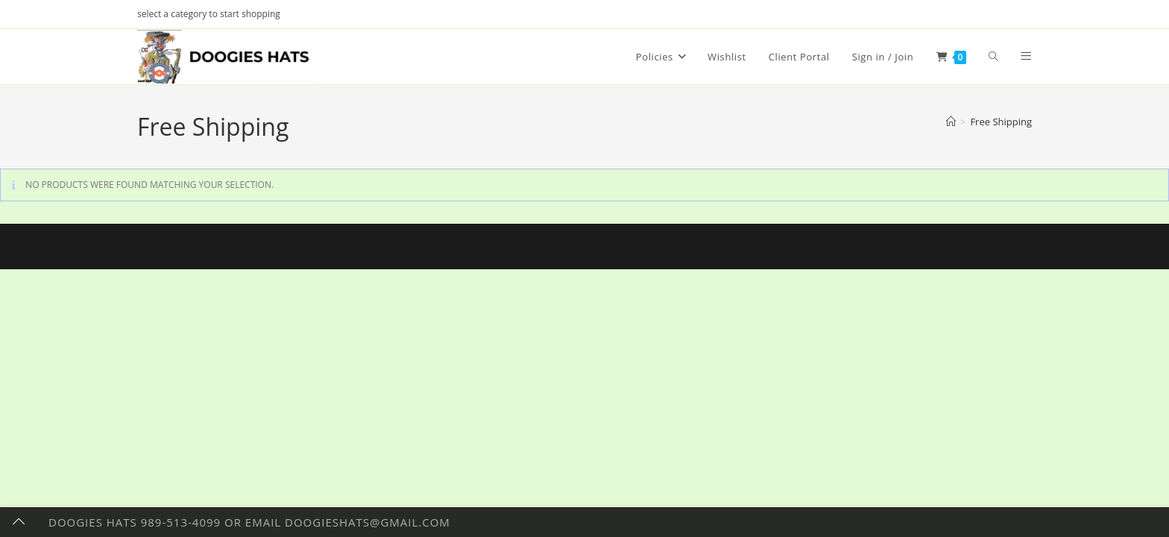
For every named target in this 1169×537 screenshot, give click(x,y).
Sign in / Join (883, 56)
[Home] (951, 121)
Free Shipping (1001, 121)
